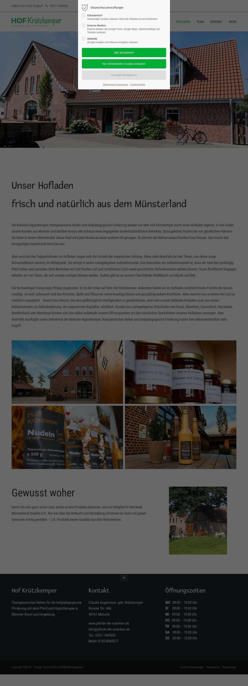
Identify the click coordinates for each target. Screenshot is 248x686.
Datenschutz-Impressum (115, 84)
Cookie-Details (137, 84)
